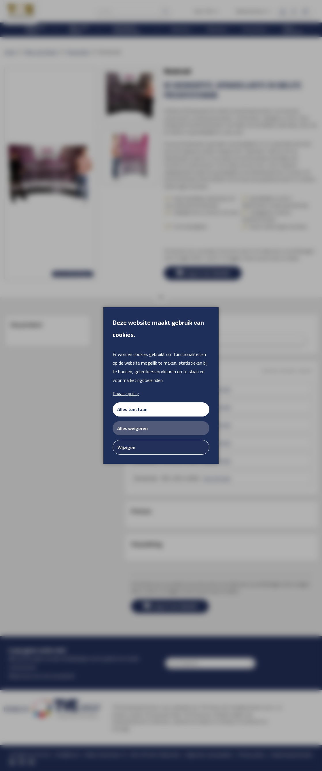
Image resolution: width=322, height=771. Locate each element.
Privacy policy (126, 393)
